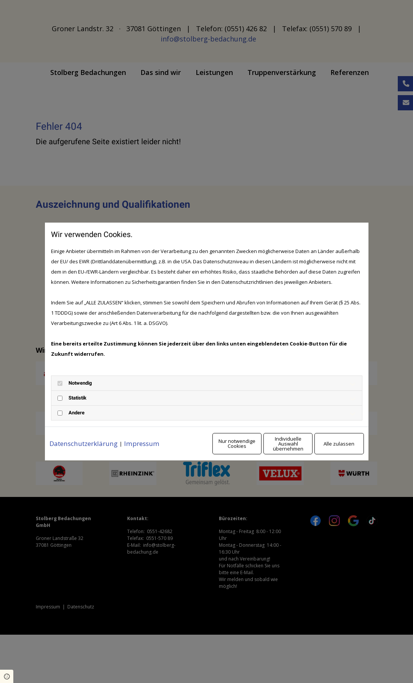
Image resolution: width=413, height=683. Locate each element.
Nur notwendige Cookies (184, 448)
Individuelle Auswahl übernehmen (256, 449)
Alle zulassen (328, 448)
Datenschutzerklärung (86, 435)
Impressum (148, 435)
